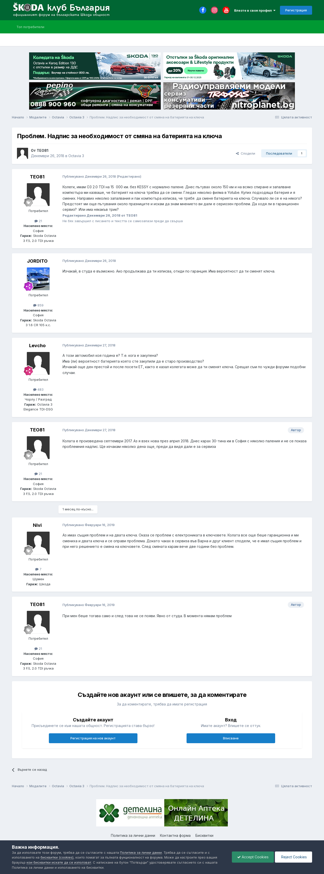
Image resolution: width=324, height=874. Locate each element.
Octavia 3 (76, 156)
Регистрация (296, 10)
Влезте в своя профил (254, 10)
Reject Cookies (293, 857)
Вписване (231, 738)
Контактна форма (175, 835)
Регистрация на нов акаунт (93, 738)
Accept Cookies (253, 857)
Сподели (245, 153)
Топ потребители (30, 27)
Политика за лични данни (133, 835)
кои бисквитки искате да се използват (59, 862)
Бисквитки (204, 835)
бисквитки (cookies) (56, 857)
